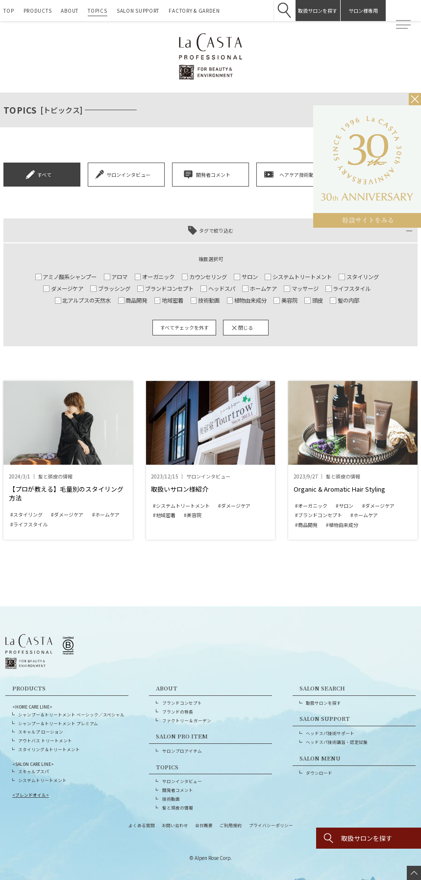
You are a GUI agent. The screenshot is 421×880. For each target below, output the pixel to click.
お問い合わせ (175, 825)
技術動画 (171, 799)
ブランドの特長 (177, 711)
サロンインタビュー (182, 781)
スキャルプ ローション (40, 732)
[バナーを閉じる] (415, 99)
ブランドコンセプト (182, 703)
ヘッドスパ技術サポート (330, 733)
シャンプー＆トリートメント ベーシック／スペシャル (71, 714)
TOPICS (97, 10)
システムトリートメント (42, 780)
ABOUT (69, 10)
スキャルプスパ (33, 771)
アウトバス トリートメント (45, 740)
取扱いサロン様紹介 (179, 489)
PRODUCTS (38, 10)
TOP (8, 10)
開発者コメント (177, 790)
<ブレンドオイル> (30, 795)
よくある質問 (141, 825)
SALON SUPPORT (138, 10)
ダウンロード (319, 773)
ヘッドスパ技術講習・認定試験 (337, 742)
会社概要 (204, 825)
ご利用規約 (231, 825)
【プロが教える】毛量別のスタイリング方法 (66, 493)
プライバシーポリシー (271, 825)
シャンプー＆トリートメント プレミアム (58, 723)
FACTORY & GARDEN (194, 10)
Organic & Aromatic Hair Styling (339, 489)
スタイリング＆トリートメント (49, 749)
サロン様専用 (356, 10)
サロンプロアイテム (182, 751)
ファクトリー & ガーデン (186, 720)
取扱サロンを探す (311, 10)
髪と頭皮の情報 (177, 807)
